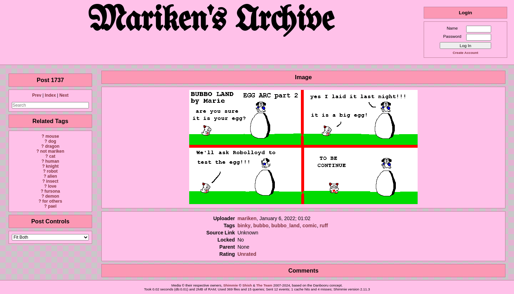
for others (52, 201)
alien (52, 176)
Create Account (465, 53)
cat (52, 156)
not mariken (52, 151)
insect (52, 181)
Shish (247, 285)
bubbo (261, 225)
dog (52, 141)
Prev (36, 95)
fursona (52, 191)
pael (52, 206)
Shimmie (230, 285)
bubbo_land (285, 225)
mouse (52, 136)
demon (52, 196)
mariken (247, 218)
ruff (323, 225)
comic (309, 225)
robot (52, 171)
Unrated (246, 254)
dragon (52, 146)
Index (50, 95)
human (52, 161)
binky (244, 225)
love (52, 186)
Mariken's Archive (212, 21)
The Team (264, 285)
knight (52, 166)
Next (64, 95)
